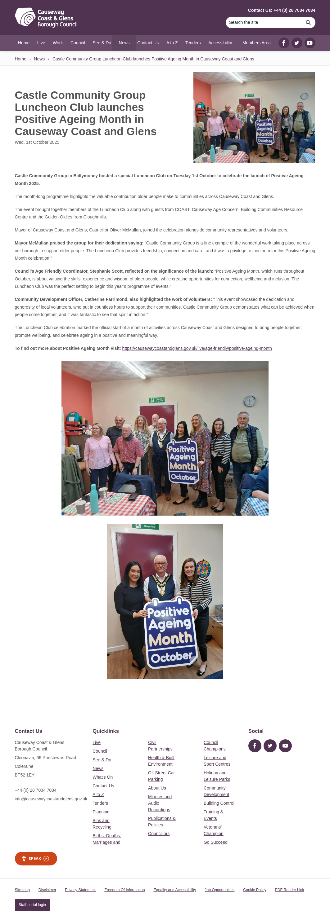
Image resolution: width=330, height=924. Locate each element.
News (39, 58)
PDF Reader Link (289, 890)
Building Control (219, 803)
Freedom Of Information (124, 890)
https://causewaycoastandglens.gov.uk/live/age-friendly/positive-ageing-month (197, 348)
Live (97, 742)
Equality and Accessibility (174, 890)
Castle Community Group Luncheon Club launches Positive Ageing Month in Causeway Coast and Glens (153, 58)
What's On (103, 777)
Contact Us (103, 785)
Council (100, 751)
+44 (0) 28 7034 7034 (36, 790)
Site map (22, 890)
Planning (101, 811)
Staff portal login (32, 905)
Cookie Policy (254, 890)
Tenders (100, 803)
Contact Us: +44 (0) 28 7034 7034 (281, 10)
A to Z (98, 794)
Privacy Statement (80, 890)
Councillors (159, 833)
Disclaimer (47, 890)
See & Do (102, 759)
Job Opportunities (219, 890)
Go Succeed (216, 842)
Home (20, 58)
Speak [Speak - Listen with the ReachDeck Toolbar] (35, 858)
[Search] (263, 22)
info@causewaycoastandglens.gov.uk (51, 798)
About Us (157, 787)
